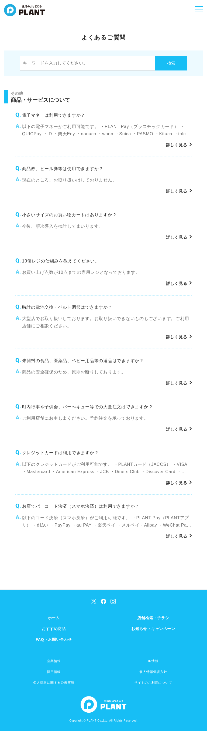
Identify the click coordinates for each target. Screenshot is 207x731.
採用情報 (54, 672)
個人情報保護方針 (153, 672)
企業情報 (54, 661)
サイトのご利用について (153, 683)
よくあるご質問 (103, 37)
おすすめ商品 (54, 628)
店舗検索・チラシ (153, 618)
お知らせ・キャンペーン (153, 628)
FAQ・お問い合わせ (54, 639)
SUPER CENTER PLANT (24, 13)
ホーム (54, 618)
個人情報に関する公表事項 (53, 683)
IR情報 (153, 661)
